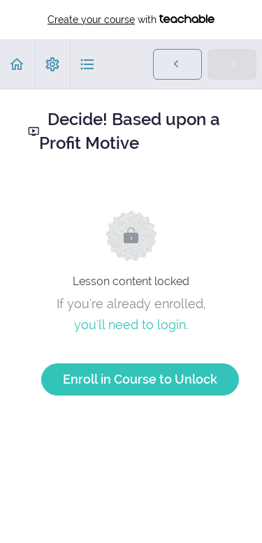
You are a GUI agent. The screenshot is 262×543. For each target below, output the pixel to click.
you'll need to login (130, 324)
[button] (17, 64)
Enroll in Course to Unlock (140, 379)
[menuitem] (52, 64)
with (131, 20)
